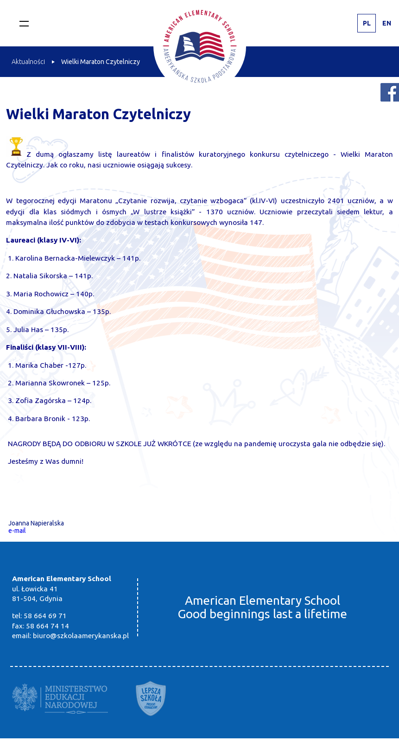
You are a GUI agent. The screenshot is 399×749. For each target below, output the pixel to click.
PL (367, 23)
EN (386, 23)
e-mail (17, 530)
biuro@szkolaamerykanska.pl (81, 636)
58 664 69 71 (45, 616)
